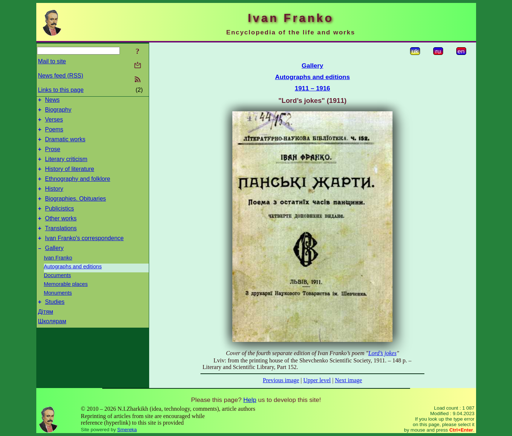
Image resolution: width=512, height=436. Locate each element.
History (54, 200)
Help (250, 399)
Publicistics (59, 222)
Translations (61, 244)
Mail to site (52, 61)
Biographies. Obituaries (75, 211)
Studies (55, 320)
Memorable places (66, 302)
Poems (54, 134)
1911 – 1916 (312, 88)
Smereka (127, 429)
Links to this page (61, 90)
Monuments (58, 310)
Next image (348, 380)
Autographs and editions (73, 284)
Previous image (281, 380)
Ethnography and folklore (77, 189)
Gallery (54, 265)
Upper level (317, 380)
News (52, 101)
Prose (52, 156)
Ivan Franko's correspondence (84, 254)
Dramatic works (65, 145)
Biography (58, 112)
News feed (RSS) (61, 75)
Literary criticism (66, 167)
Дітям (45, 330)
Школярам (52, 340)
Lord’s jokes (382, 353)
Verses (54, 123)
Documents (57, 293)
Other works (61, 233)
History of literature (69, 178)
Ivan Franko (58, 275)
